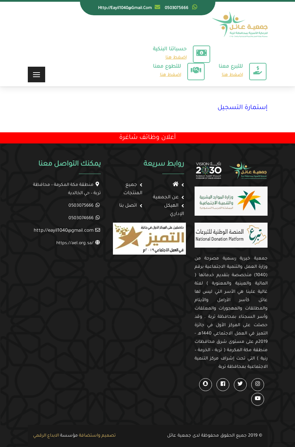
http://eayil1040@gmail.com (63, 230)
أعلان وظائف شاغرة (147, 137)
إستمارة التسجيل (243, 108)
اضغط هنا (176, 58)
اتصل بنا (128, 205)
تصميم (108, 435)
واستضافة (89, 435)
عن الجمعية (166, 197)
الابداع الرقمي (46, 435)
